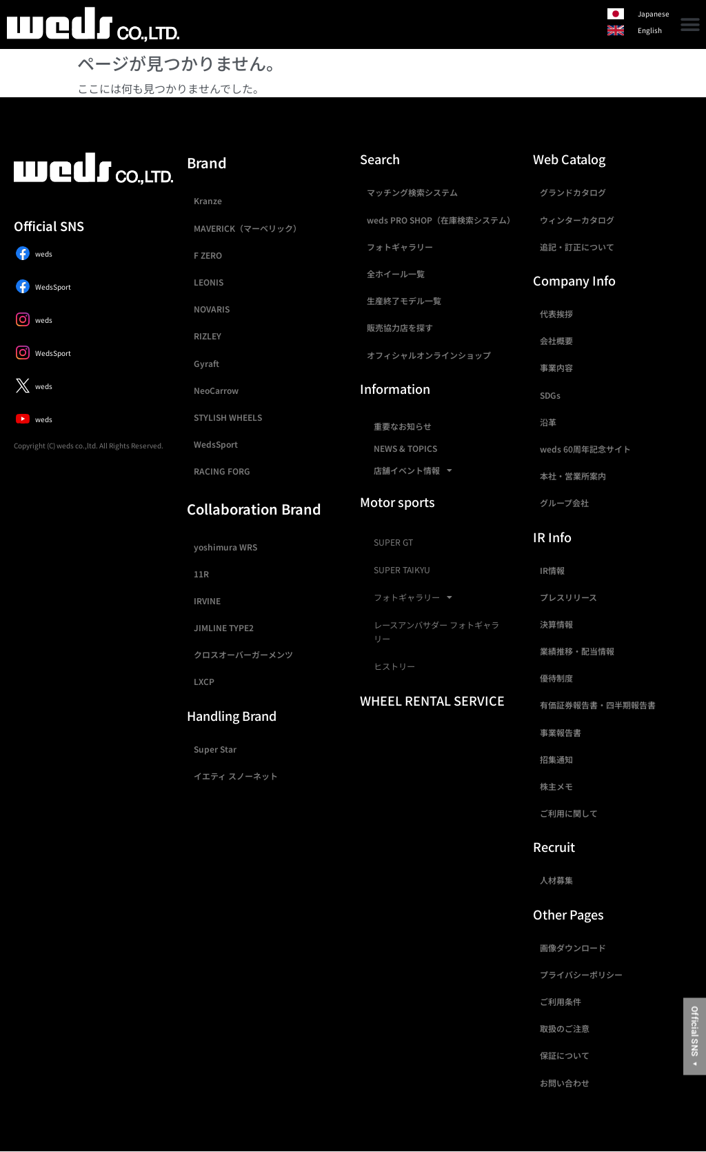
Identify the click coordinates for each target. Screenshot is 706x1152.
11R (201, 573)
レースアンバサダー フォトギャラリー (436, 632)
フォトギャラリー (400, 246)
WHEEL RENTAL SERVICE (432, 700)
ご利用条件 (560, 1001)
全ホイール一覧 (396, 273)
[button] (690, 24)
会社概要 (556, 340)
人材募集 (556, 880)
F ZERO (208, 255)
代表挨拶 (556, 313)
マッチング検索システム (412, 192)
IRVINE (207, 600)
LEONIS (208, 282)
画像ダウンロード (573, 947)
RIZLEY (207, 335)
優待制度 (556, 678)
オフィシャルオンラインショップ (429, 355)
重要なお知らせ (403, 426)
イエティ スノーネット (236, 776)
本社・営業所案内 (573, 475)
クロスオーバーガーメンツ (243, 654)
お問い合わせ (564, 1083)
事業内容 (556, 367)
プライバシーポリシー (581, 974)
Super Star (215, 749)
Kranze (208, 200)
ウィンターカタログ (577, 220)
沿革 (548, 422)
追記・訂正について (577, 246)
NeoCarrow (216, 390)
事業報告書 (560, 732)
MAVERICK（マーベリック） (247, 228)
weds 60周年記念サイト (585, 449)
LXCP (204, 681)
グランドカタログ (573, 192)
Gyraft (206, 363)
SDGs (550, 395)
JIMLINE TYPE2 (224, 627)
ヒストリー (394, 666)
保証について (564, 1055)
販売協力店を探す (400, 327)
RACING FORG (222, 471)
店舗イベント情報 (413, 470)
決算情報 (556, 624)
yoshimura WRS (225, 547)
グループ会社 (564, 502)
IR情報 (552, 570)
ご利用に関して (569, 813)
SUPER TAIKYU (402, 570)
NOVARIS (212, 309)
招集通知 (556, 759)
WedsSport (216, 444)
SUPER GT (393, 542)
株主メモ (556, 786)
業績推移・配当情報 (577, 651)
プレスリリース (568, 597)
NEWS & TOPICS (405, 448)
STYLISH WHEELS (228, 417)
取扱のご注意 (564, 1028)
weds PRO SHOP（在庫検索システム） (441, 220)
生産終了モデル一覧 (404, 300)
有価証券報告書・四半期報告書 (598, 705)
